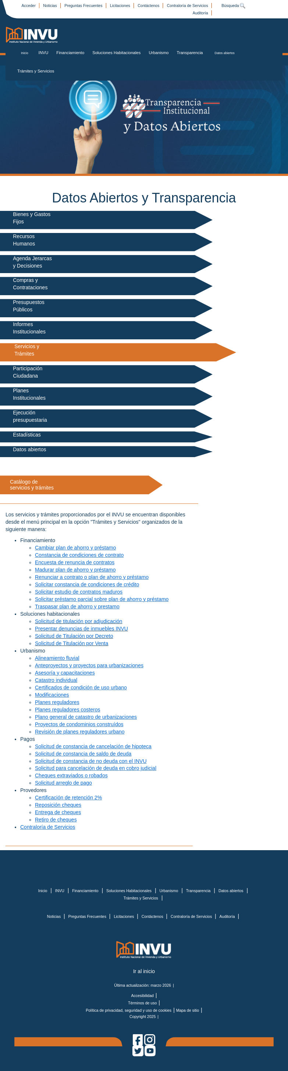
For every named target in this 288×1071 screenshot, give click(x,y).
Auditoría (201, 13)
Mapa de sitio (187, 1010)
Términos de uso (142, 1003)
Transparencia (190, 52)
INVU (44, 52)
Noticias (50, 5)
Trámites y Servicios (35, 71)
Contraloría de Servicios (188, 5)
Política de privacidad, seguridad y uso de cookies (128, 1010)
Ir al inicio (144, 971)
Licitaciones (120, 5)
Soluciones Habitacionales (116, 52)
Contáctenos (149, 5)
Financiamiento (70, 52)
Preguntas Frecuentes (83, 5)
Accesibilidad (142, 995)
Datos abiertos (225, 53)
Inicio (24, 53)
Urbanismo (158, 52)
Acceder (28, 5)
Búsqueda (233, 5)
